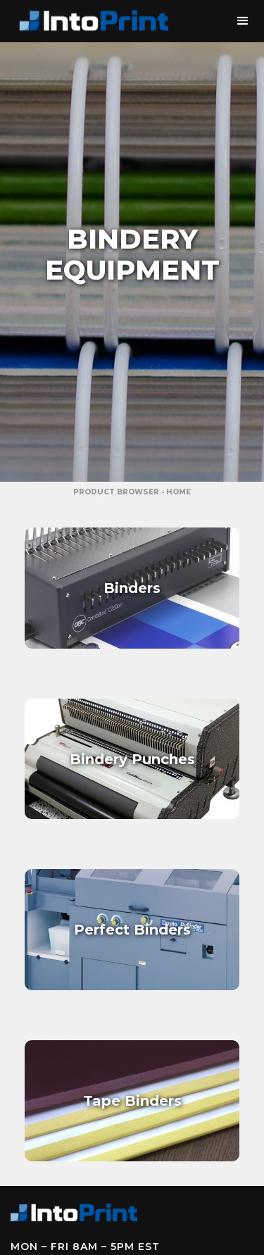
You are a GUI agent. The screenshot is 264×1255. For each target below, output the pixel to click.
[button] (243, 21)
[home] (91, 21)
